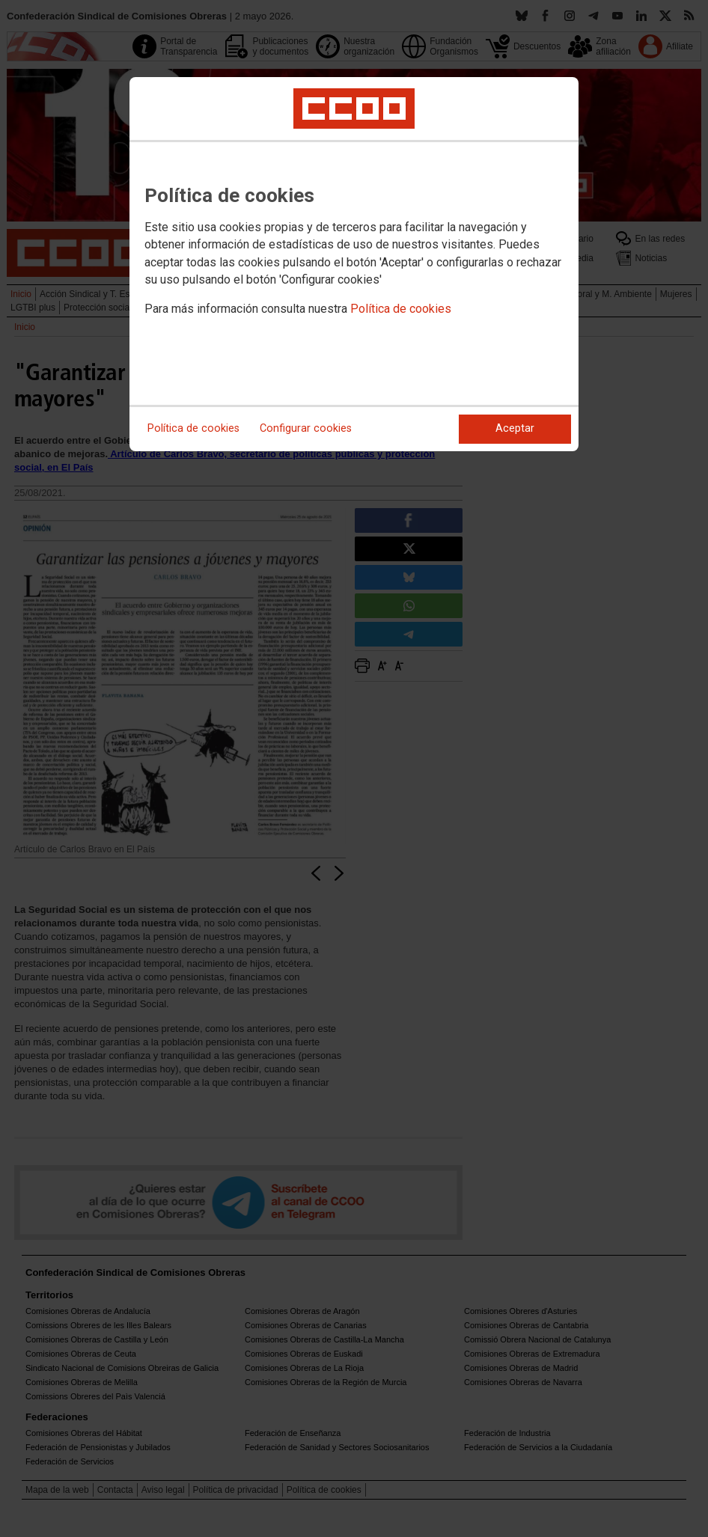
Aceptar (514, 428)
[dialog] (354, 264)
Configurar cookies (306, 428)
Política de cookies (400, 309)
